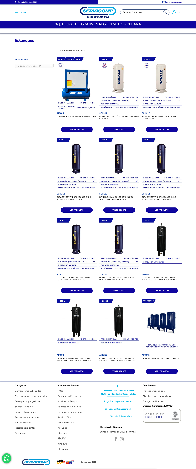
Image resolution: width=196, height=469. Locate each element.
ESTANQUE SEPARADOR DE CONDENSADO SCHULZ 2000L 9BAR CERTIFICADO (116, 279)
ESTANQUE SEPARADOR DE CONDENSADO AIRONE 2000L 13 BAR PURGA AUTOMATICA (117, 359)
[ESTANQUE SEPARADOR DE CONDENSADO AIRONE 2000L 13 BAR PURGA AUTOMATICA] (119, 325)
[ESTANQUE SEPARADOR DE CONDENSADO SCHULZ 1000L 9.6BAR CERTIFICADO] (162, 164)
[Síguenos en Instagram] (122, 439)
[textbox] (33, 66)
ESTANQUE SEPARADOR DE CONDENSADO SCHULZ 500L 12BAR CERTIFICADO (116, 198)
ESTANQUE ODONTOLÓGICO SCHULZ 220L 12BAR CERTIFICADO (119, 118)
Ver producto (77, 129)
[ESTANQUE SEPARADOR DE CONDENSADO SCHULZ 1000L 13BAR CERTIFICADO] (77, 245)
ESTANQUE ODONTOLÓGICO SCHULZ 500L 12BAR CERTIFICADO (159, 118)
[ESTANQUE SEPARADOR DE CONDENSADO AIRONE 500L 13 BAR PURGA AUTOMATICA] (77, 325)
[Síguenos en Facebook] (116, 439)
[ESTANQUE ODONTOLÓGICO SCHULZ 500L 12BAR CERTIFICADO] (162, 83)
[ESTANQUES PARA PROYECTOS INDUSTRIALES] (162, 325)
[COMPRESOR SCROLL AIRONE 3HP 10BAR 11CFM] (77, 83)
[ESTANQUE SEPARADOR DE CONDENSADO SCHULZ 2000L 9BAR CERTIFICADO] (119, 245)
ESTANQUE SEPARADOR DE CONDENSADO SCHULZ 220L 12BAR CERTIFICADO (74, 198)
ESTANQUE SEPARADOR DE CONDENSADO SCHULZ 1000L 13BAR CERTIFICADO (74, 279)
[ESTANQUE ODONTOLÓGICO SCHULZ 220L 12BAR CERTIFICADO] (119, 83)
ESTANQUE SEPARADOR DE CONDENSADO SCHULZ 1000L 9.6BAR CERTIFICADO (159, 198)
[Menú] (20, 12)
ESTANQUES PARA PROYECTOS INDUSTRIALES (160, 358)
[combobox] (34, 66)
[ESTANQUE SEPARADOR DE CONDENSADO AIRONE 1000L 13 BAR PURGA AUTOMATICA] (162, 245)
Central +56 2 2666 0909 (27, 2)
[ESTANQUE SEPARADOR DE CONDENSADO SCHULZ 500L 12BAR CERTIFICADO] (119, 164)
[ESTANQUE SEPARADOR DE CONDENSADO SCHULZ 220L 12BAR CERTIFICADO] (77, 164)
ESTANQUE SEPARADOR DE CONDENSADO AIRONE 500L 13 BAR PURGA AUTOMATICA (74, 359)
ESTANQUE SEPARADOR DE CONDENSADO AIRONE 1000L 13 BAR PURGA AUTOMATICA (159, 279)
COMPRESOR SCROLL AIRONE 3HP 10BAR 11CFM (76, 117)
